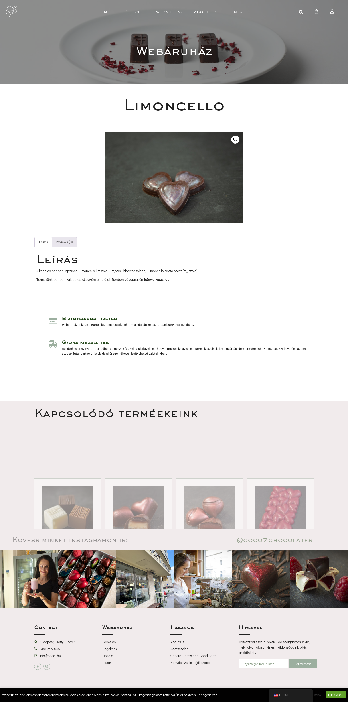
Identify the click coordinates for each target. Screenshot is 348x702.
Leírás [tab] (43, 242)
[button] (301, 12)
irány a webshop (156, 279)
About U (205, 12)
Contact (237, 12)
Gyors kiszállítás (85, 342)
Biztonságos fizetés (89, 318)
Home (103, 12)
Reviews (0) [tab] (64, 242)
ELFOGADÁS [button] (335, 695)
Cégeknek (133, 12)
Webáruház (169, 12)
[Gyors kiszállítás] (53, 344)
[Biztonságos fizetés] (53, 320)
